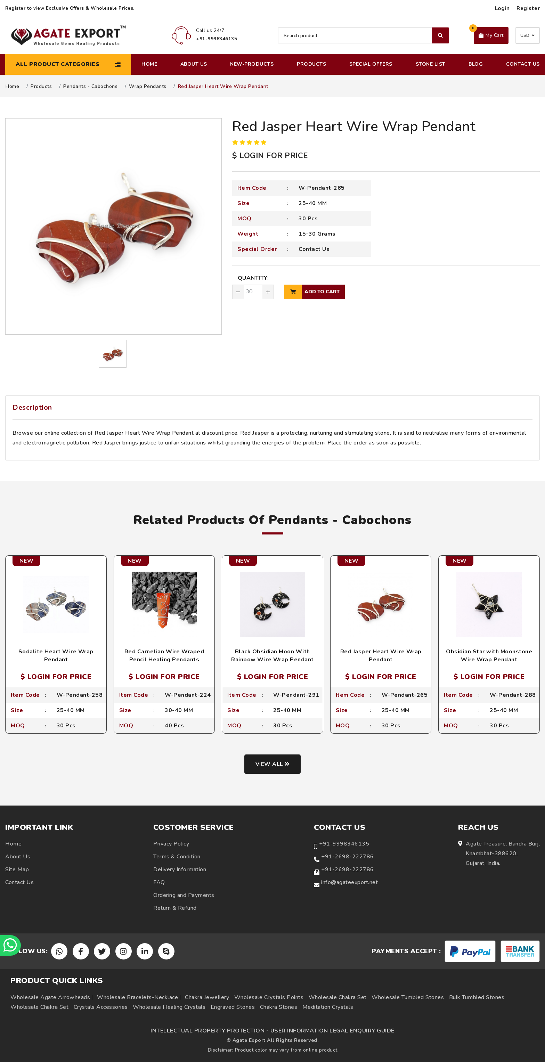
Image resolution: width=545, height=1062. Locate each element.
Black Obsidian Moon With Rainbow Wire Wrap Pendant (272, 655)
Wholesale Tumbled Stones (408, 997)
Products (311, 64)
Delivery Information (179, 869)
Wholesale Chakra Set (338, 997)
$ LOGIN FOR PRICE (270, 156)
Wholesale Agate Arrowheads (50, 997)
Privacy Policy (171, 844)
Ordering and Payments (183, 895)
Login (502, 8)
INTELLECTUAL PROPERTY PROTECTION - (210, 1031)
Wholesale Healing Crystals (169, 1007)
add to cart (312, 292)
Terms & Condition (177, 856)
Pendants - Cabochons (90, 86)
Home (149, 64)
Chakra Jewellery (207, 997)
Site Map (17, 869)
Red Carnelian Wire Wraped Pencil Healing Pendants (164, 655)
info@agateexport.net (349, 882)
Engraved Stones (233, 1007)
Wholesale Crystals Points (269, 997)
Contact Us (523, 64)
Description (32, 407)
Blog (476, 64)
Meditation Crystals (327, 1007)
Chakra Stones (279, 1007)
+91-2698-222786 (347, 856)
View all (272, 764)
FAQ (159, 882)
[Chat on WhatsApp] (10, 945)
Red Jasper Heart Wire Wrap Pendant (381, 655)
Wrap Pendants (147, 86)
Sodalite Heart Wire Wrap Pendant (55, 655)
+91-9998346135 (344, 844)
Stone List (431, 64)
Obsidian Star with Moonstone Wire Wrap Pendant (489, 655)
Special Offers (370, 64)
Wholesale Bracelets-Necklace (137, 997)
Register (528, 8)
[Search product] (363, 35)
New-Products (252, 64)
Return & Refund (175, 908)
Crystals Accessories (101, 1007)
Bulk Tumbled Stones (477, 997)
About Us (193, 64)
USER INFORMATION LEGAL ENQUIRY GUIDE (332, 1031)
